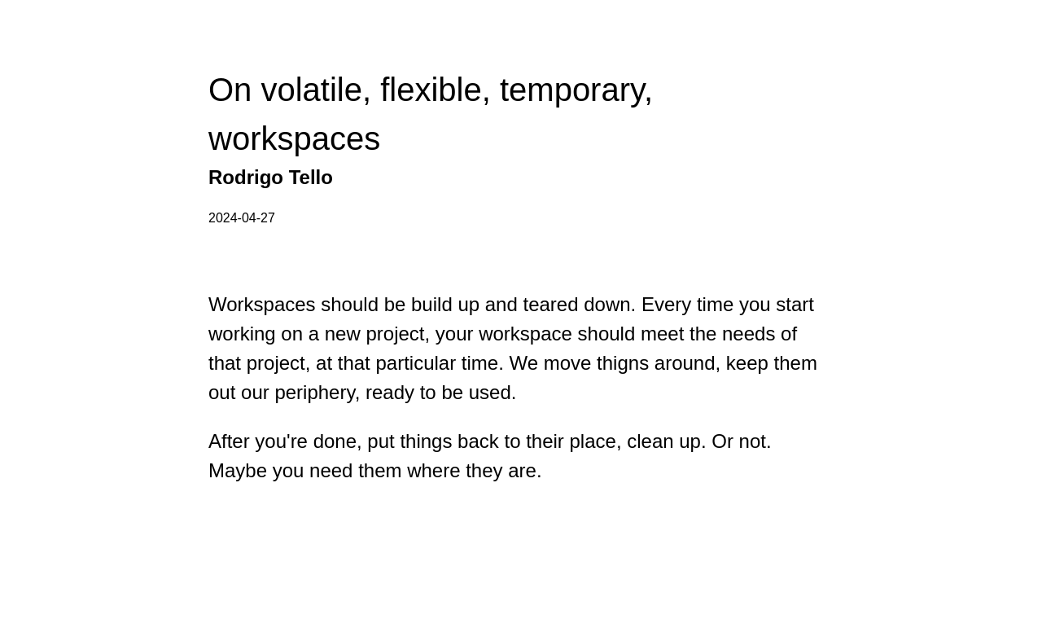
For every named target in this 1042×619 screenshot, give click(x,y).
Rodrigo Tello (270, 177)
